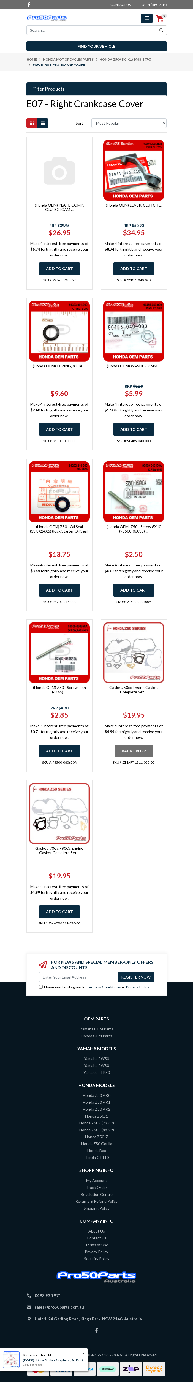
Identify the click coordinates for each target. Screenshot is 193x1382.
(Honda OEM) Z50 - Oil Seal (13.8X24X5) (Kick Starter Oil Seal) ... (59, 531)
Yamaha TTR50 (96, 1072)
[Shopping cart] (160, 18)
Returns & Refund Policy (96, 1201)
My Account (96, 1180)
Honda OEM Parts (96, 1035)
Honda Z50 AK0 (96, 1095)
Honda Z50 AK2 (96, 1109)
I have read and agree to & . (94, 987)
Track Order (96, 1187)
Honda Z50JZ (96, 1136)
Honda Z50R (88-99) (96, 1129)
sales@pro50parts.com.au (59, 1307)
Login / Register (153, 4)
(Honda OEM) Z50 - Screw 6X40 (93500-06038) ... (134, 529)
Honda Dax (96, 1150)
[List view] (42, 123)
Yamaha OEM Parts (96, 1029)
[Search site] (161, 30)
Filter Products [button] (48, 89)
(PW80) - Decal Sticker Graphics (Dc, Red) (52, 1360)
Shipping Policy (97, 1208)
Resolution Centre (97, 1194)
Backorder (134, 751)
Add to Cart (59, 268)
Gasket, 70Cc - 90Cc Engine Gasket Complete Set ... (59, 850)
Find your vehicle (96, 46)
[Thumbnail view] (31, 123)
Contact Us (97, 1238)
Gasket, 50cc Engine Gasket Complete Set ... (133, 689)
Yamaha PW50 (96, 1058)
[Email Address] (77, 977)
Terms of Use (96, 1244)
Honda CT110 (97, 1157)
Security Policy (96, 1258)
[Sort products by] (129, 123)
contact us (120, 4)
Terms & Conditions (103, 987)
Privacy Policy (137, 987)
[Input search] (91, 30)
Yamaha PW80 (96, 1065)
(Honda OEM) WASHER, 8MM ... (134, 365)
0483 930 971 (48, 1295)
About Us (96, 1231)
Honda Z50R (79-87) (96, 1123)
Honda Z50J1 (96, 1116)
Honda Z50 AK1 (96, 1102)
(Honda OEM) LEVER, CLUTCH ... (134, 205)
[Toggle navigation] (147, 18)
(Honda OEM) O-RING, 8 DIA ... (59, 365)
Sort (79, 123)
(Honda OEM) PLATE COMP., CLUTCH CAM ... (59, 207)
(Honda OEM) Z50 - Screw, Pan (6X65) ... (59, 689)
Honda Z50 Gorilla (96, 1143)
